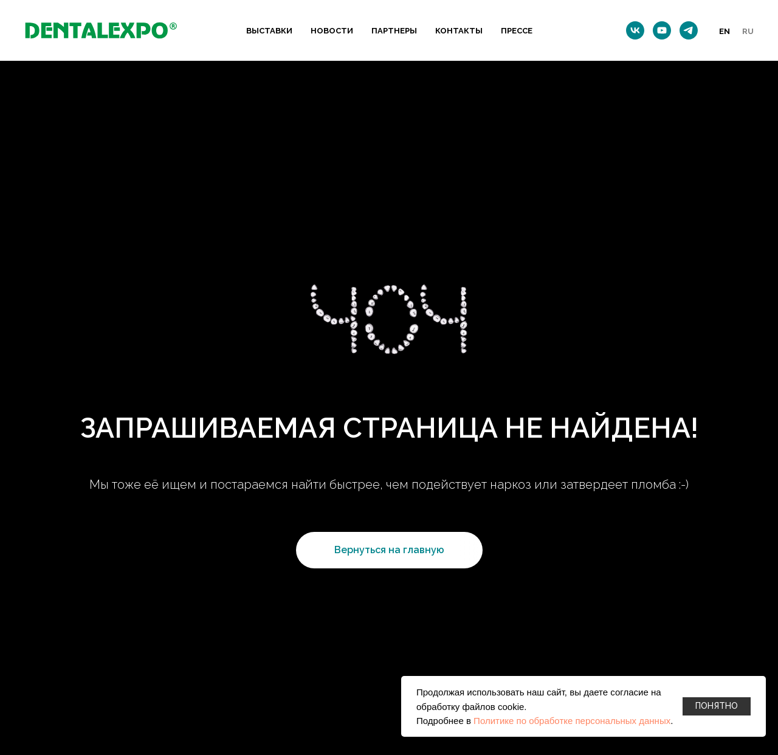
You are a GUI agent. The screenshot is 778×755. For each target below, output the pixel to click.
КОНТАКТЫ (459, 30)
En (724, 31)
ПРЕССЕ (516, 30)
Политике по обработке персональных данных (571, 720)
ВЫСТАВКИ (269, 30)
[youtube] (662, 30)
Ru (748, 31)
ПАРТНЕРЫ (394, 30)
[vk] (635, 30)
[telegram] (689, 30)
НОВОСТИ (332, 30)
